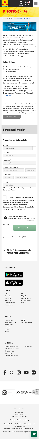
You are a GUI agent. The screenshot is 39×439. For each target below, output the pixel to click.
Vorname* (6, 152)
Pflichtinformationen (11, 346)
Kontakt (23, 303)
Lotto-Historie (9, 324)
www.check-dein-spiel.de (24, 428)
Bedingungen (7, 95)
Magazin (24, 296)
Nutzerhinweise (9, 351)
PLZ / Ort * (7, 175)
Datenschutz (8, 353)
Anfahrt (23, 320)
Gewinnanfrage (26, 298)
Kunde (11, 18)
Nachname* (7, 160)
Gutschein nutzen (11, 117)
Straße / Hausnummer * (11, 167)
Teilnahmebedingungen (25, 197)
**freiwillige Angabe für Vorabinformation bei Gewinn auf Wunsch (17, 189)
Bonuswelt (8, 298)
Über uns (8, 316)
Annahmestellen (10, 303)
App (6, 293)
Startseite (5, 18)
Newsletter (8, 296)
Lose (22, 293)
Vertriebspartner (26, 322)
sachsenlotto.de (19, 412)
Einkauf (7, 331)
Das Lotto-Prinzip (10, 322)
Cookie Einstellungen (11, 355)
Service (7, 290)
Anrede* (6, 145)
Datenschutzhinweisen (17, 209)
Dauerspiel (8, 300)
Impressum (28, 346)
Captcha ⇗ (31, 220)
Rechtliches (9, 343)
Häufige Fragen (26, 300)
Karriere (7, 327)
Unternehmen (9, 320)
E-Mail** (6, 182)
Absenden (21, 228)
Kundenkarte (9, 305)
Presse (7, 329)
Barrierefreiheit (9, 358)
